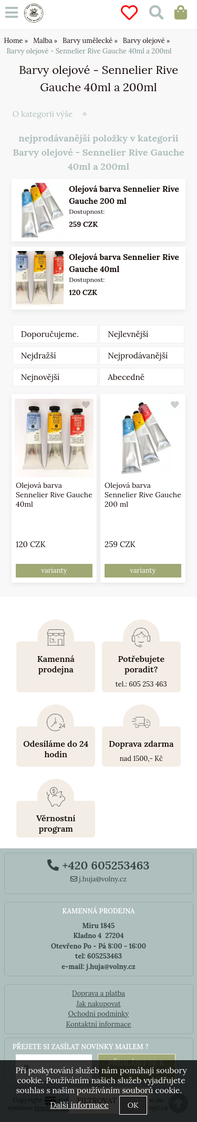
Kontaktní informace (98, 1024)
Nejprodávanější (138, 356)
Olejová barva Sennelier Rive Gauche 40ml (54, 495)
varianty (54, 570)
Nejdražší (38, 356)
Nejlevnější (128, 334)
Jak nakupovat (98, 1003)
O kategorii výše (43, 114)
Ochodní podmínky (98, 1013)
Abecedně (126, 377)
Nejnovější (40, 377)
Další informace (79, 1105)
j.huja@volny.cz (98, 879)
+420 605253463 (98, 865)
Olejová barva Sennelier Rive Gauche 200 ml (143, 495)
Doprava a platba (98, 993)
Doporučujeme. (50, 334)
